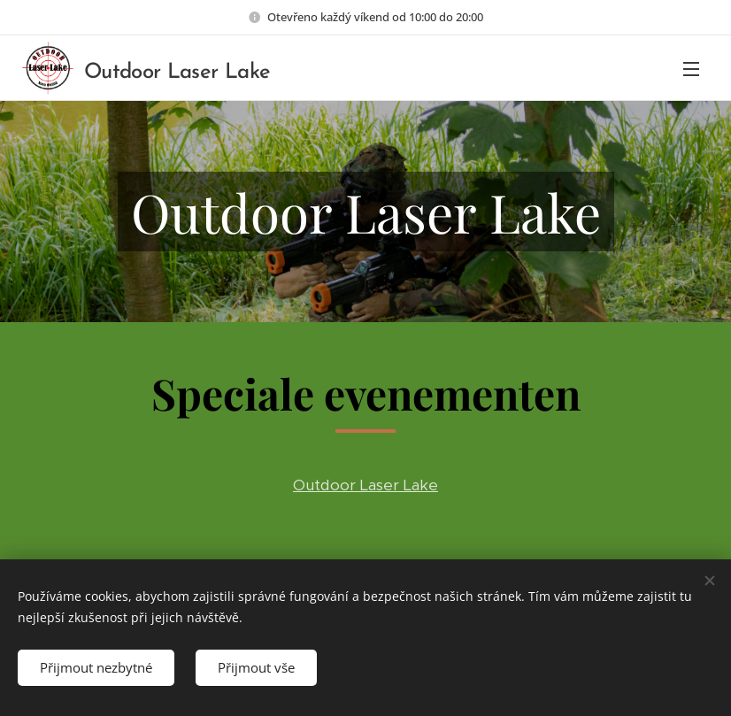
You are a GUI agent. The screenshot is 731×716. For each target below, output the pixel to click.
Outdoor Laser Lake (365, 485)
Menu (691, 69)
